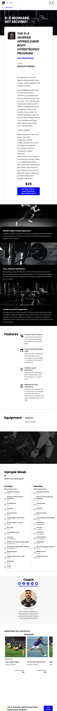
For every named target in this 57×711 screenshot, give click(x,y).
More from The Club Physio (28, 586)
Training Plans (8, 7)
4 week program (19, 670)
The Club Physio (25, 58)
